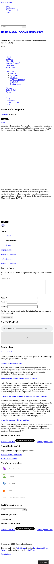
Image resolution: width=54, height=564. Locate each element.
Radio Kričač (11, 90)
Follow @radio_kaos (44, 444)
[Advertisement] (26, 160)
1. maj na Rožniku (7, 355)
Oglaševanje (10, 8)
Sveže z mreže (11, 67)
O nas (8, 12)
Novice (8, 57)
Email (4, 305)
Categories (10, 71)
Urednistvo (4, 114)
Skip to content (6, 2)
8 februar (9, 88)
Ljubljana (9, 59)
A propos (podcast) (13, 63)
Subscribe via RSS (8, 444)
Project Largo (20, 551)
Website (4, 309)
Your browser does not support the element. (27, 331)
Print (3, 122)
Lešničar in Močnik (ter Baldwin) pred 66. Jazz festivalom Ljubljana (23, 399)
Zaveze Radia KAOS (9, 461)
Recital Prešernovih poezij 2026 (11, 366)
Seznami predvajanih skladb (11, 457)
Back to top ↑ (6, 557)
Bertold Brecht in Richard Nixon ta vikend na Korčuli (19, 381)
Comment (5, 279)
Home (8, 6)
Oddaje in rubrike (12, 10)
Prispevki (9, 61)
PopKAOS (10, 65)
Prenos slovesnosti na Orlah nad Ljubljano (15, 423)
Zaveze (8, 92)
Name (4, 301)
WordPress (31, 553)
